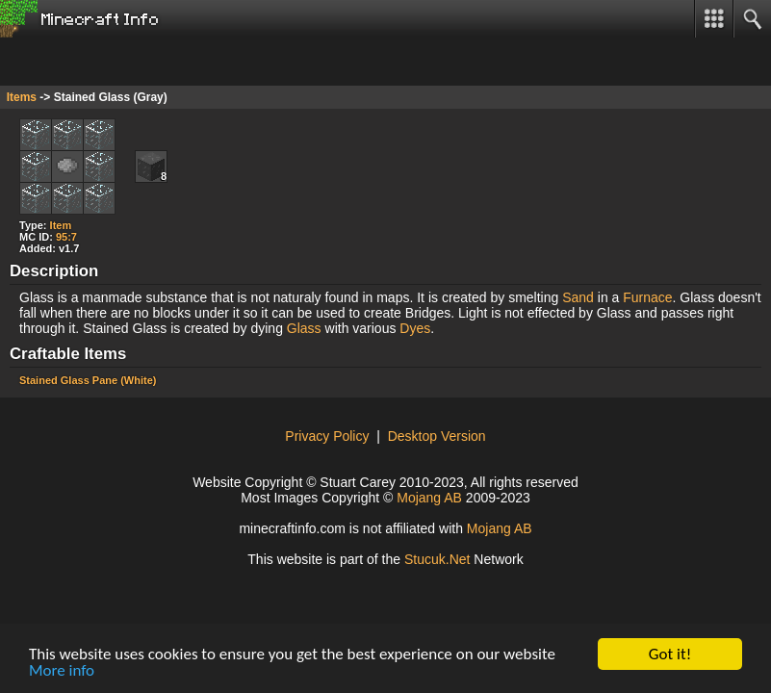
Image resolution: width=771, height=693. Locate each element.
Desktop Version (437, 436)
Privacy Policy (327, 436)
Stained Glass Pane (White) (87, 380)
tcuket (437, 559)
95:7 (66, 237)
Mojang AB (429, 497)
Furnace (647, 297)
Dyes (414, 328)
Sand (578, 297)
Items (22, 97)
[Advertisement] (154, 62)
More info (61, 671)
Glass (304, 328)
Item (61, 225)
